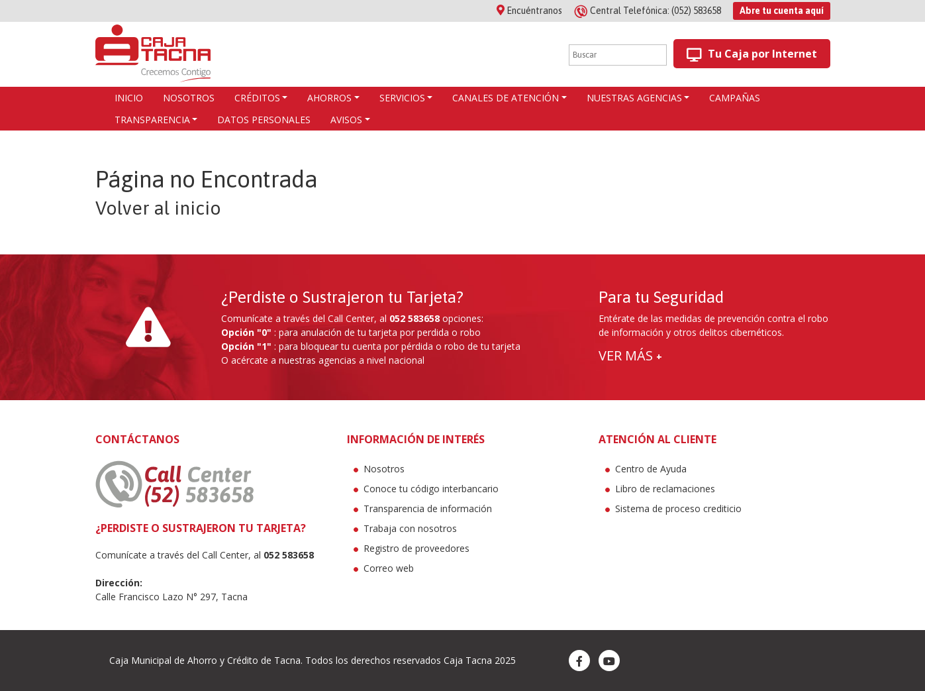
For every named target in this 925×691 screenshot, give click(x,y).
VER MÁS (630, 355)
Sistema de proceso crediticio (678, 508)
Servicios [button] (402, 97)
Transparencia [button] (152, 119)
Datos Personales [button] (264, 119)
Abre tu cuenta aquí (782, 10)
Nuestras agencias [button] (634, 97)
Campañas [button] (734, 97)
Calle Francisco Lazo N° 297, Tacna (171, 596)
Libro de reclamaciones (665, 488)
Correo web (389, 568)
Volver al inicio (158, 208)
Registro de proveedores (416, 548)
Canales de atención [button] (505, 97)
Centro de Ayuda (651, 468)
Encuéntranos (529, 10)
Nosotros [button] (189, 97)
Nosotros (384, 468)
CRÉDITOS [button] (257, 97)
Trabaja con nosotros (410, 528)
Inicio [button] (129, 97)
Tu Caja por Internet (752, 54)
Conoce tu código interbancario (431, 488)
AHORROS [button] (329, 97)
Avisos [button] (346, 119)
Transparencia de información (428, 508)
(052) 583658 (648, 10)
